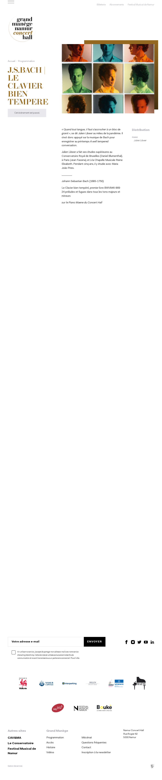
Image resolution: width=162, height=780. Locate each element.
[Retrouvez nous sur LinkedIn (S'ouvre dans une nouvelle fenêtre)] (152, 642)
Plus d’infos (75, 658)
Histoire (50, 747)
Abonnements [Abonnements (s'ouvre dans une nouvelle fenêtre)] (117, 5)
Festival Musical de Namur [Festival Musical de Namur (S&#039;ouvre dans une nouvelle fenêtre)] (22, 751)
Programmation (26, 61)
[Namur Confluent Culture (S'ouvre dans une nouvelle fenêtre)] (116, 684)
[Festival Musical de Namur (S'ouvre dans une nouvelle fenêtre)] (81, 708)
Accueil (11, 61)
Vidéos (50, 752)
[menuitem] (63, 737)
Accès (50, 742)
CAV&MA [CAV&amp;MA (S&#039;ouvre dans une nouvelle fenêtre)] (14, 737)
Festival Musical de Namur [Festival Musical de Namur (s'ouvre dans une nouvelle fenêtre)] (141, 5)
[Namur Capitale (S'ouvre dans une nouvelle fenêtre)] (46, 684)
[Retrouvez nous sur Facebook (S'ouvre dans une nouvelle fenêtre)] (126, 642)
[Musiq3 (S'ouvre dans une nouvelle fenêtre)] (58, 708)
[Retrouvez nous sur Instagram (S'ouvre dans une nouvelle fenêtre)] (133, 642)
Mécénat (87, 737)
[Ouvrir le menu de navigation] (11, 5)
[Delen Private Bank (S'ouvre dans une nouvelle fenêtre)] (92, 684)
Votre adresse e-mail (25, 641)
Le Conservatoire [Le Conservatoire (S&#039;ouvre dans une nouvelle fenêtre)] (21, 743)
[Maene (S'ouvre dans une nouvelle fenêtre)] (139, 684)
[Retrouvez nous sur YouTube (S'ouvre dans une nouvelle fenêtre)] (146, 642)
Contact (86, 747)
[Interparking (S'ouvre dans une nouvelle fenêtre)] (69, 684)
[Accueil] (22, 29)
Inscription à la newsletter (96, 752)
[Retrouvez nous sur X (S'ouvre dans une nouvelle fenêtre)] (139, 642)
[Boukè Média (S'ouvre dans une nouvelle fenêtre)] (104, 708)
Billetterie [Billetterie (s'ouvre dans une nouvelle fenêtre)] (101, 5)
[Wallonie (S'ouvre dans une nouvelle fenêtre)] (23, 684)
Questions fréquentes (94, 742)
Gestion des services (15, 766)
